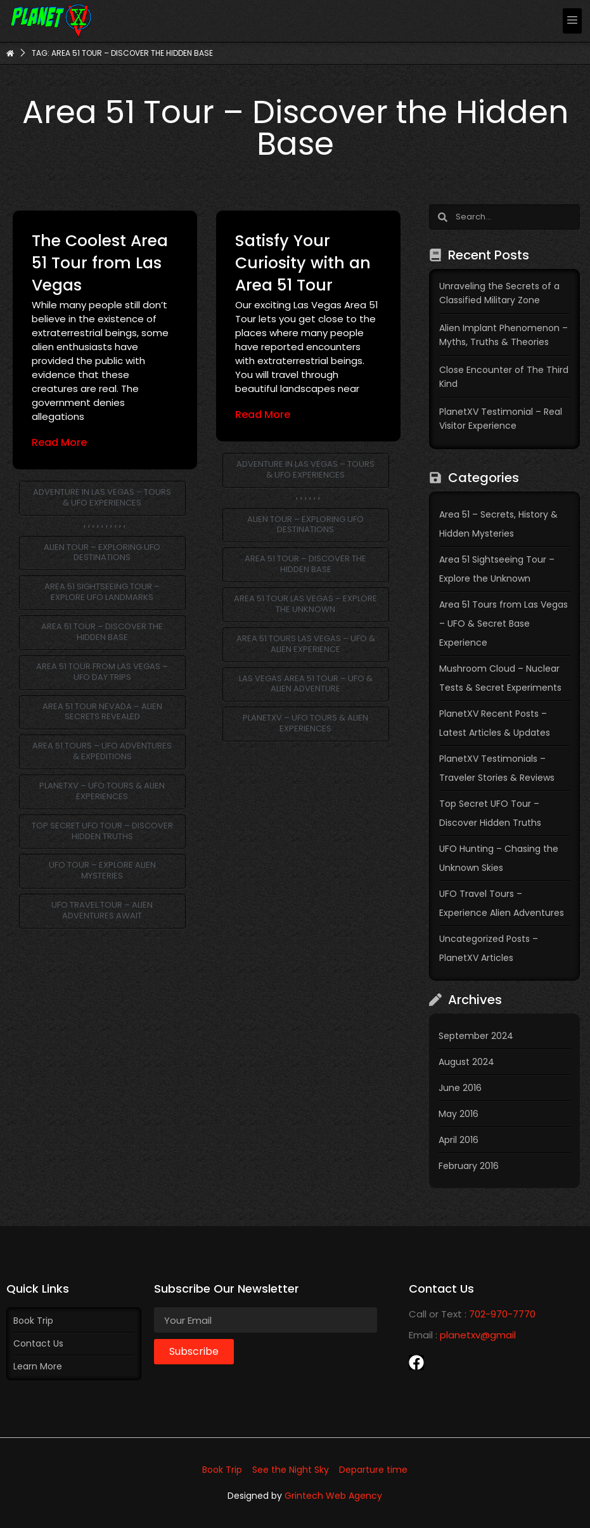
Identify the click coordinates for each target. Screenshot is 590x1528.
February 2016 (469, 1165)
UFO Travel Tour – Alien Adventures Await (102, 910)
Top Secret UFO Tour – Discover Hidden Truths (102, 831)
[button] (572, 21)
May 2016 (458, 1113)
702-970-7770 (502, 1314)
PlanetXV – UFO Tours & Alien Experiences (102, 791)
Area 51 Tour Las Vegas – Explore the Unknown (305, 603)
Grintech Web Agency (333, 1495)
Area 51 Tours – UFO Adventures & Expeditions (102, 751)
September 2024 (476, 1035)
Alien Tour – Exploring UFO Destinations (102, 552)
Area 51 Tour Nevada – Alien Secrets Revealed (102, 711)
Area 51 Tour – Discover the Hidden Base (102, 631)
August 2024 (466, 1061)
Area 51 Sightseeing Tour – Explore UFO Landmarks (102, 591)
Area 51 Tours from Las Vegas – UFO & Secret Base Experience (503, 623)
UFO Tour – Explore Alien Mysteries (102, 870)
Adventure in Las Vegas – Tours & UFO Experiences (102, 497)
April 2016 (458, 1139)
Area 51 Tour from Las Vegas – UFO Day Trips (102, 671)
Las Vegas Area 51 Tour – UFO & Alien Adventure (306, 683)
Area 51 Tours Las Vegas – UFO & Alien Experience (305, 643)
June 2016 (460, 1087)
